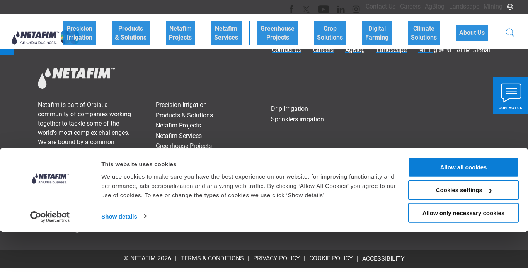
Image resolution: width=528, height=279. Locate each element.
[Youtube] (307, 6)
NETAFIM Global (467, 50)
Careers (398, 6)
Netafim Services (262, 28)
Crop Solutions (353, 28)
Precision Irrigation (135, 28)
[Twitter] (292, 6)
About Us (475, 27)
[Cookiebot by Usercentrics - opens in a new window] (50, 264)
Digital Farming (393, 28)
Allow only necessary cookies (463, 260)
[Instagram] (336, 6)
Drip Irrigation (289, 108)
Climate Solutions (434, 28)
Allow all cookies (463, 214)
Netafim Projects (223, 28)
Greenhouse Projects (307, 28)
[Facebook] (278, 6)
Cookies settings (464, 237)
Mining (491, 6)
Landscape (459, 6)
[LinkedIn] (323, 6)
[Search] (510, 28)
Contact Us (366, 6)
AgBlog (426, 6)
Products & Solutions (180, 28)
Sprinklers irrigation (297, 119)
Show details (119, 263)
